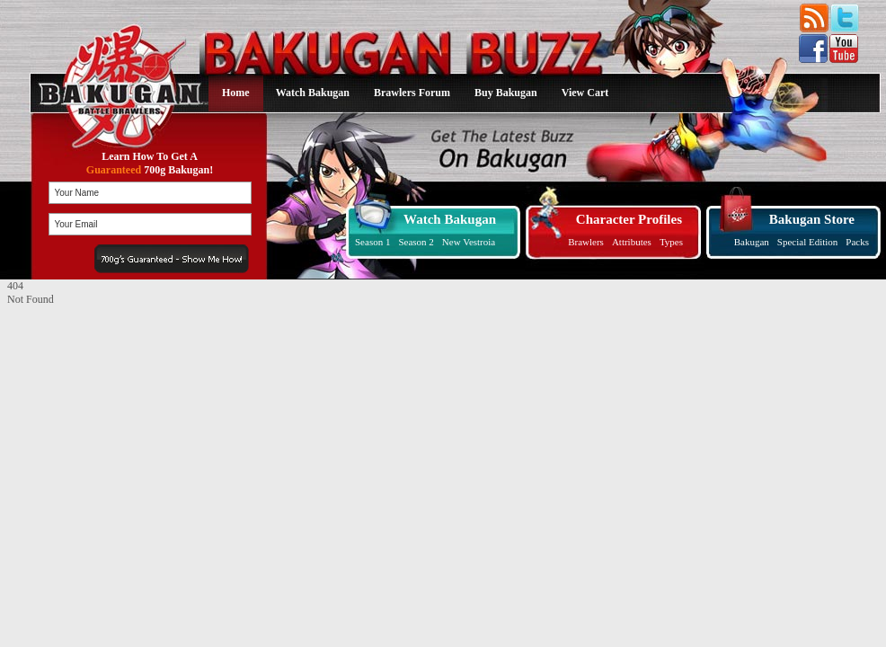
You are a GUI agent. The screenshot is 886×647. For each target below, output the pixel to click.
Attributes (631, 241)
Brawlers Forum (412, 92)
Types (671, 241)
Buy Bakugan (505, 92)
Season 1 (372, 241)
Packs (857, 241)
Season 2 (415, 241)
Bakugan (751, 241)
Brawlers (586, 241)
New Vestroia (468, 241)
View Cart (585, 92)
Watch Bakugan (313, 92)
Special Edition (807, 241)
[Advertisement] (119, 418)
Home (236, 92)
